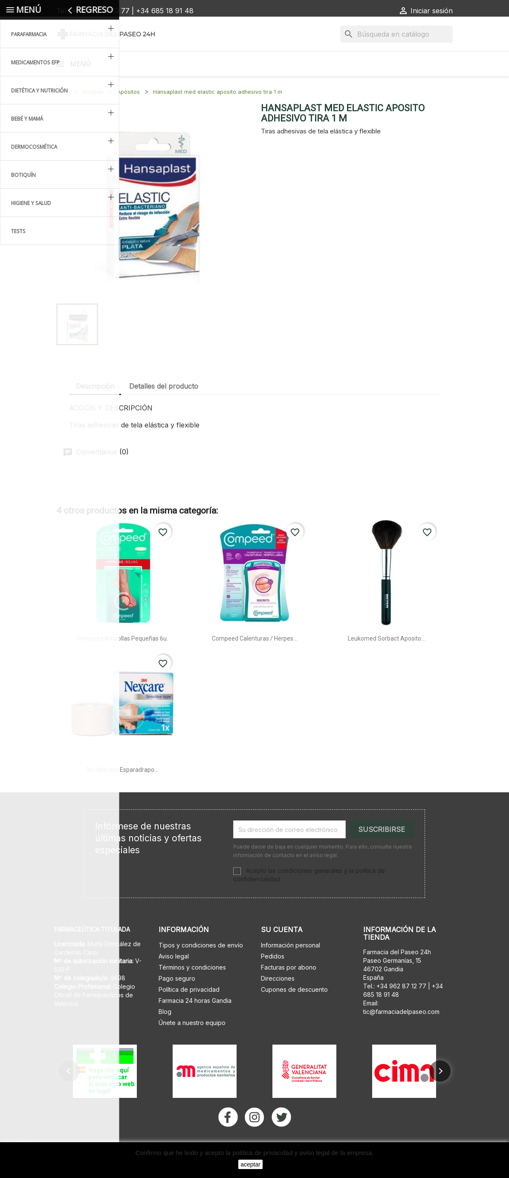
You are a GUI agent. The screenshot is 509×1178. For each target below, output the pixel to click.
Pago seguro (177, 1000)
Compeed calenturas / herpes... (254, 660)
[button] (69, 1093)
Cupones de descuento (294, 1011)
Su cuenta (282, 951)
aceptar (250, 1164)
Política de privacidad (189, 1011)
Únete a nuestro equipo (192, 1044)
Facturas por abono (288, 989)
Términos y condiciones (192, 989)
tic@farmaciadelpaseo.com (401, 1033)
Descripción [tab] (95, 408)
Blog (165, 1033)
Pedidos (272, 978)
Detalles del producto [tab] (163, 408)
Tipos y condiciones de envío (201, 967)
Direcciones (278, 1000)
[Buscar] (396, 34)
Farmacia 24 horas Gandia (195, 1022)
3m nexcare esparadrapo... (122, 791)
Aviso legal (174, 978)
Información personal (290, 967)
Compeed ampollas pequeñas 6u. (122, 660)
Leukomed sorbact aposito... (386, 660)
